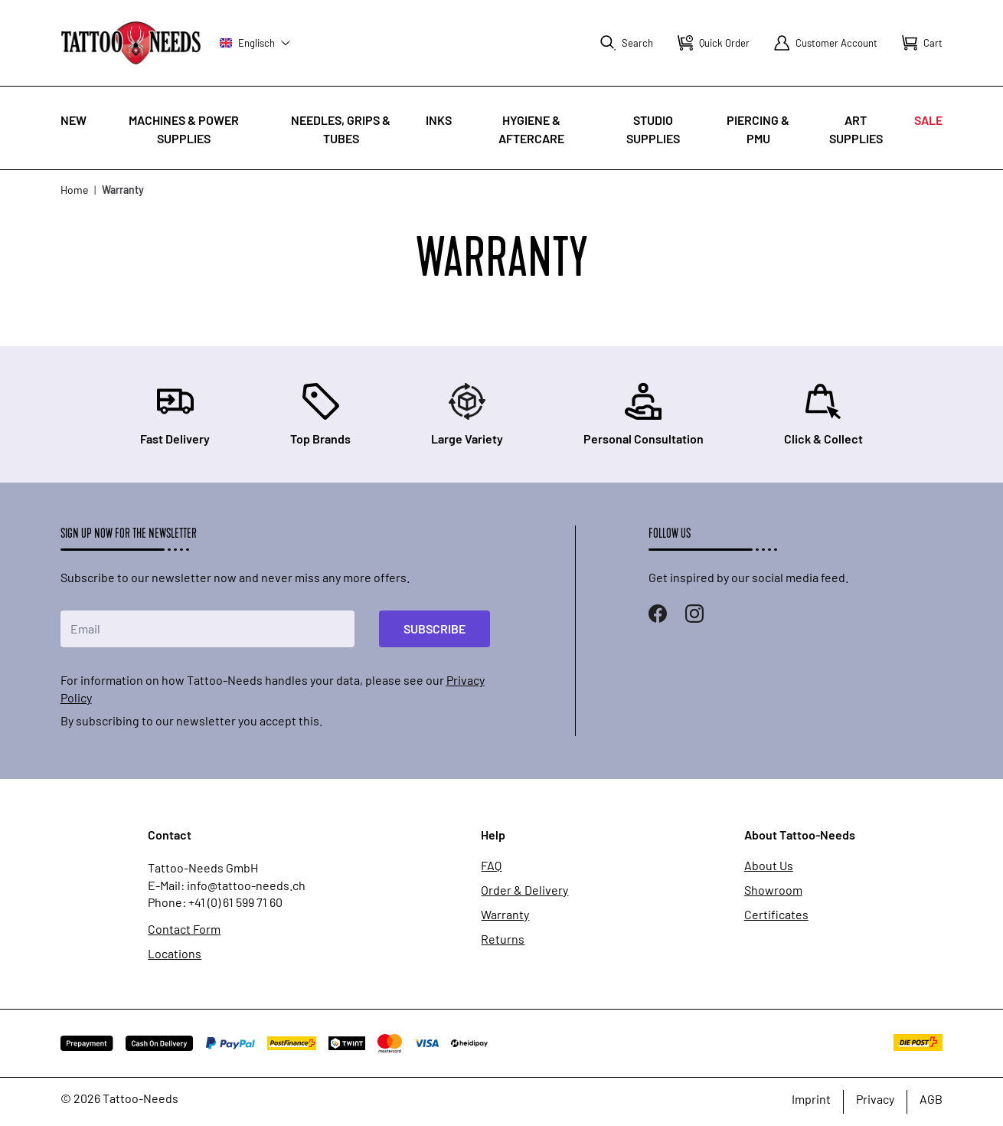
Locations (174, 954)
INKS (439, 120)
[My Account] (825, 43)
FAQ (491, 865)
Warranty (505, 914)
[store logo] (130, 42)
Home (74, 189)
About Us (768, 865)
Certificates (776, 914)
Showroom (773, 890)
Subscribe (434, 628)
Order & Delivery (524, 890)
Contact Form (184, 929)
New (73, 120)
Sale (928, 120)
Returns (502, 939)
